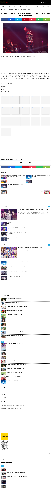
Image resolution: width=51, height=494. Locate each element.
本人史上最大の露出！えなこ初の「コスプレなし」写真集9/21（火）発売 (16, 333)
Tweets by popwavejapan (4, 436)
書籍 (41, 484)
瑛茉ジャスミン (3, 477)
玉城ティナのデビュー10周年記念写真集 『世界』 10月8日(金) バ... (15, 312)
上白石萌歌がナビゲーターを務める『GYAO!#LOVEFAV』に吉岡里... (15, 345)
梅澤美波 (20, 481)
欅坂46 (25, 484)
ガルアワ (14, 484)
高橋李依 (2, 475)
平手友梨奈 (12, 478)
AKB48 (4, 481)
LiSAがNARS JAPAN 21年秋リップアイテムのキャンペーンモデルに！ (10, 387)
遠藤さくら (36, 478)
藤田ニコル (14, 477)
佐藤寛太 (12, 475)
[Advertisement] (25, 65)
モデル (17, 481)
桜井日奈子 (40, 478)
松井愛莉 (9, 475)
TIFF (39, 481)
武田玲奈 (22, 475)
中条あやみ (48, 481)
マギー (31, 475)
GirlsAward (36, 484)
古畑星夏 (30, 478)
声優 (34, 477)
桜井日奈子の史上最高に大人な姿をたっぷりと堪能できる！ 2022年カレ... (16, 275)
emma (25, 475)
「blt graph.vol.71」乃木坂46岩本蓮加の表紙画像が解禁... (14, 329)
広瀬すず (7, 477)
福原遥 (37, 475)
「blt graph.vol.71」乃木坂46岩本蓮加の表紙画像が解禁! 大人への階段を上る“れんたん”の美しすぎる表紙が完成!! (16, 384)
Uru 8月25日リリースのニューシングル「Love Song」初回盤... (14, 308)
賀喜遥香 (14, 481)
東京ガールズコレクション (19, 484)
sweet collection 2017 (40, 477)
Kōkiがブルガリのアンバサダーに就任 (12, 462)
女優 (27, 484)
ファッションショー (45, 484)
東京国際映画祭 (36, 481)
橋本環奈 (9, 478)
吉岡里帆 (7, 481)
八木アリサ (5, 475)
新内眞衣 (40, 475)
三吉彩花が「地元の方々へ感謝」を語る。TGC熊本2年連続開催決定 (16, 445)
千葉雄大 (48, 477)
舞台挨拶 (10, 484)
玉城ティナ (31, 481)
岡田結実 (16, 478)
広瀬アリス (2, 478)
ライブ (29, 484)
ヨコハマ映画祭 (24, 478)
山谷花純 (15, 475)
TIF (1, 484)
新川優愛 (24, 481)
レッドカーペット (43, 481)
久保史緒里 (31, 477)
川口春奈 (19, 478)
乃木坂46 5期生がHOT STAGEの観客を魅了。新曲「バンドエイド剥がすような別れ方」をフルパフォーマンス (16, 381)
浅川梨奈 (45, 477)
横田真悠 (21, 477)
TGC (39, 484)
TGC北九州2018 (45, 478)
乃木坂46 (32, 484)
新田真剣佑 (10, 477)
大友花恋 (18, 477)
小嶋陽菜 (34, 475)
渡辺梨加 (43, 475)
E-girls (28, 477)
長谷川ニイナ (27, 481)
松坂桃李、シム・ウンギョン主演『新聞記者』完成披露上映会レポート (16, 449)
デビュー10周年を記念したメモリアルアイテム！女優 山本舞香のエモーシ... (16, 296)
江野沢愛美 (24, 477)
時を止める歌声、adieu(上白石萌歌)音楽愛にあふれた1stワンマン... (15, 358)
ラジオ (27, 478)
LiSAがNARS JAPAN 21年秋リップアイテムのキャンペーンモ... (15, 337)
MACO (46, 475)
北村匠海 (28, 475)
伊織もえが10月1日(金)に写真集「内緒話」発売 (12, 279)
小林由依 (19, 475)
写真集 (6, 484)
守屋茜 (2, 481)
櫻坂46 (33, 478)
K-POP (48, 6)
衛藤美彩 (6, 478)
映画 (3, 484)
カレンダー (11, 481)
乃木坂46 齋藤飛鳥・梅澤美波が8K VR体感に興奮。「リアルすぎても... (16, 325)
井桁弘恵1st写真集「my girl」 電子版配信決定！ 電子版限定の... (15, 300)
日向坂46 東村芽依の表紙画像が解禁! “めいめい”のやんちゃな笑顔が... (15, 304)
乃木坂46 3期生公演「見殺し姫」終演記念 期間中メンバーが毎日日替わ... (17, 458)
